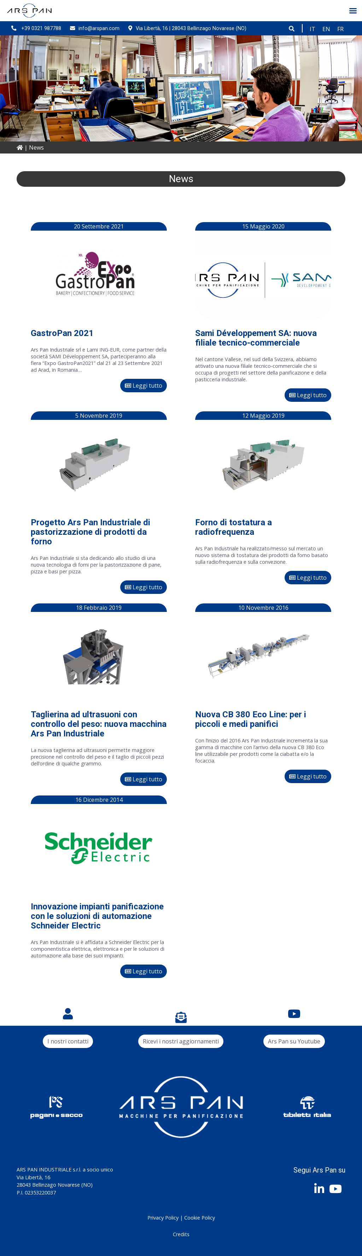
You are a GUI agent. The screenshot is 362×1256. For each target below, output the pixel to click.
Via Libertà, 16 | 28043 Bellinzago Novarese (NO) (187, 28)
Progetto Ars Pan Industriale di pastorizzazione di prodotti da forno (90, 531)
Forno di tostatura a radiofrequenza (233, 527)
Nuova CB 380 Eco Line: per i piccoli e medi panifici (250, 719)
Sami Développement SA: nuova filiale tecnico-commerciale (256, 338)
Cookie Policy (199, 1217)
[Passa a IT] (312, 28)
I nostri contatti (67, 1041)
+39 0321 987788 (36, 28)
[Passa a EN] (326, 28)
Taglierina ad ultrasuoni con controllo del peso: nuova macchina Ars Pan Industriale (99, 724)
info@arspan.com (94, 28)
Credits (181, 1234)
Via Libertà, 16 (33, 1177)
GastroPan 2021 (62, 333)
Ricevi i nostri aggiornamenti (181, 1041)
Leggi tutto (143, 385)
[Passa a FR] (340, 28)
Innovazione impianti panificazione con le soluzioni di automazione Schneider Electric (97, 916)
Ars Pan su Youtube (294, 1041)
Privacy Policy (163, 1217)
